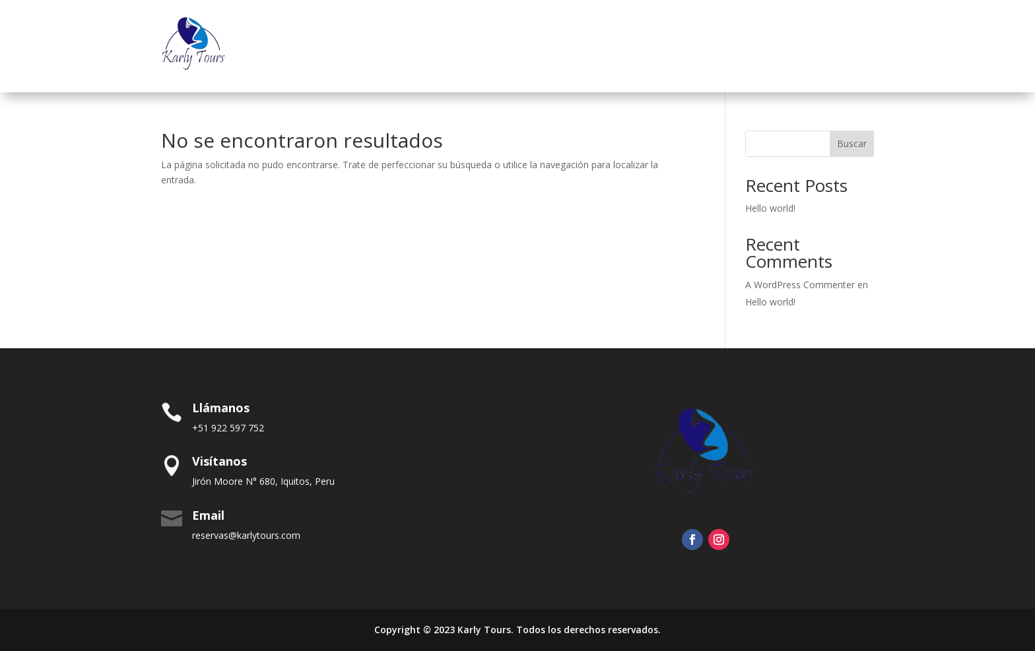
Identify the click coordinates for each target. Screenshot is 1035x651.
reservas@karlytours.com (246, 535)
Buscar (852, 143)
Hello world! (770, 208)
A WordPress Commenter (800, 284)
